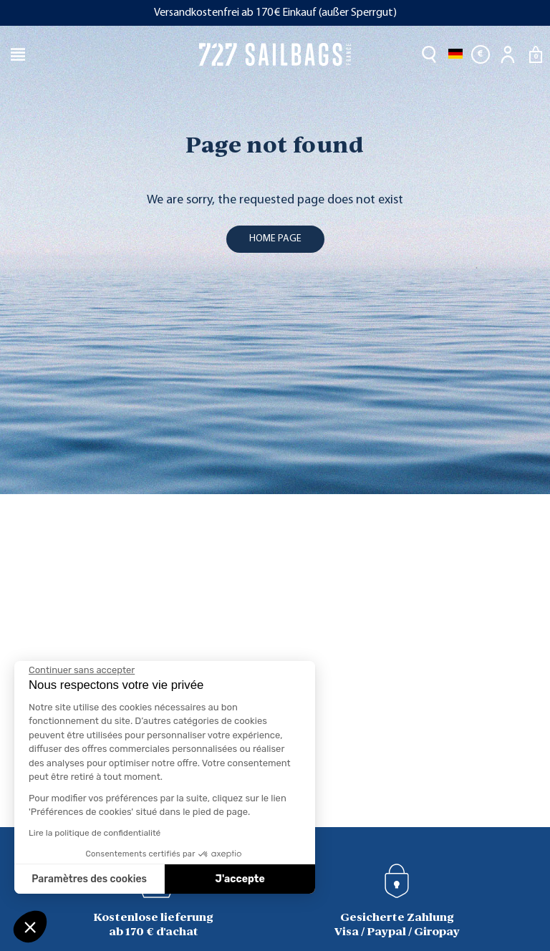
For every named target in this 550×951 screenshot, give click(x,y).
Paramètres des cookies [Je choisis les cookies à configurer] (89, 879)
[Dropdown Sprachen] (455, 54)
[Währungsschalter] (480, 54)
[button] (30, 926)
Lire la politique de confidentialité (94, 833)
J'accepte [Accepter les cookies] (240, 879)
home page (275, 238)
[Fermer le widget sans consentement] (81, 670)
